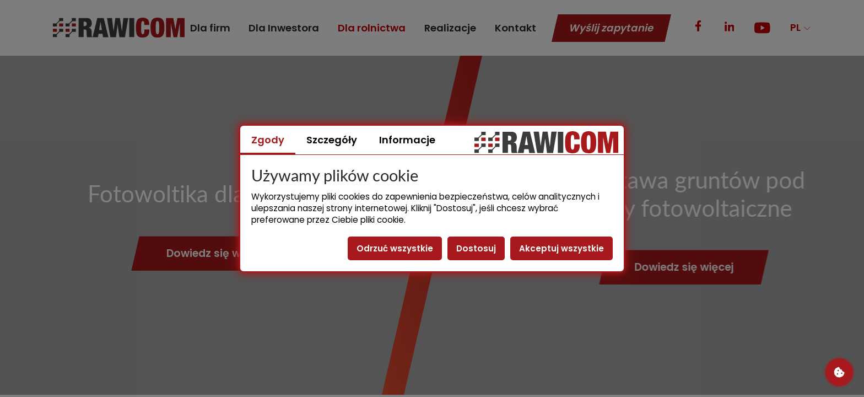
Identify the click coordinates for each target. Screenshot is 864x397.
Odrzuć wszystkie (395, 248)
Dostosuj (476, 248)
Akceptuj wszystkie (561, 248)
